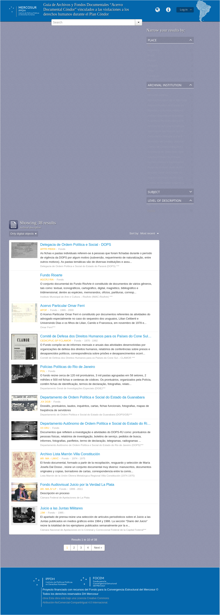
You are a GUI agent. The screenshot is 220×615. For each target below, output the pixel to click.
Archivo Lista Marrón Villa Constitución (70, 454)
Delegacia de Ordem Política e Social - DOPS (75, 244)
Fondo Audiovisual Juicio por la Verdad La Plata (77, 484)
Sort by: (134, 233)
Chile (150, 71)
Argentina (153, 51)
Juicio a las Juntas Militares (61, 508)
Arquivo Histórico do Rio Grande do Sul (171, 178)
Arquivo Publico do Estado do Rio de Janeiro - (176, 106)
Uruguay (152, 66)
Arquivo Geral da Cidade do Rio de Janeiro (174, 173)
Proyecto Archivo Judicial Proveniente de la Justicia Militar (183, 168)
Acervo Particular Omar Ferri (62, 306)
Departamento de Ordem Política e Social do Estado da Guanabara (92, 397)
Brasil (150, 56)
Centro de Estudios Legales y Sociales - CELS (176, 183)
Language (157, 10)
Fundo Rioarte (51, 275)
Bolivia (151, 61)
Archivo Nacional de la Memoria (167, 101)
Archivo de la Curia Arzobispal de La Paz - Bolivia (178, 127)
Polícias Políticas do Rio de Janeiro (67, 367)
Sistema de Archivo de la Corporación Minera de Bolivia (181, 132)
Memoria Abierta (157, 96)
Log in (184, 9)
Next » (98, 547)
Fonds (151, 211)
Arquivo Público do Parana (163, 158)
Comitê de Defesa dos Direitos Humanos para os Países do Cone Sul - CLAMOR (103, 336)
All (148, 46)
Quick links (168, 10)
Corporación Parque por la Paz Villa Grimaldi (175, 137)
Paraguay (153, 76)
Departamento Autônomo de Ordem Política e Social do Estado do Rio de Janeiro (103, 423)
